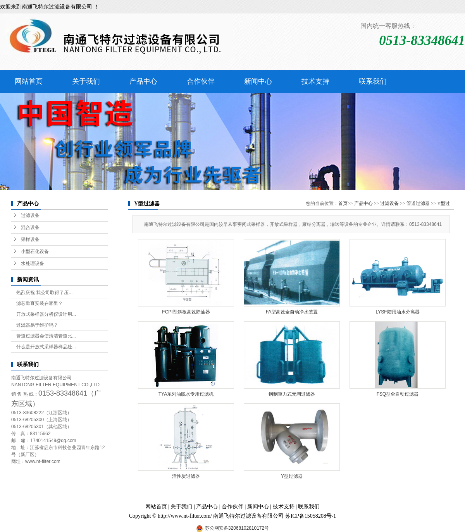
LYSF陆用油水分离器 (397, 312)
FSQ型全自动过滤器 (398, 394)
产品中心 (143, 81)
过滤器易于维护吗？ (37, 325)
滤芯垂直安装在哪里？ (39, 303)
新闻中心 (258, 81)
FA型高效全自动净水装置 (292, 312)
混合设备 (30, 227)
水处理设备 (32, 263)
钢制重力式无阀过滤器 (292, 394)
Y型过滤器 (292, 476)
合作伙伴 (201, 81)
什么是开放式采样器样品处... (46, 347)
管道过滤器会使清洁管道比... (46, 336)
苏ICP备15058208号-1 (310, 516)
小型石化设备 (35, 251)
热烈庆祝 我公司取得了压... (44, 292)
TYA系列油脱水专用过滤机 (186, 394)
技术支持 (315, 81)
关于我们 (86, 81)
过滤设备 (30, 215)
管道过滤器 (418, 203)
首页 (343, 203)
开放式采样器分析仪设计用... (46, 314)
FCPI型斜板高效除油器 (186, 312)
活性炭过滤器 (186, 476)
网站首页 (29, 81)
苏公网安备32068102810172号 (237, 528)
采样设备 (30, 239)
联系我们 (373, 81)
